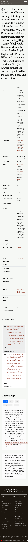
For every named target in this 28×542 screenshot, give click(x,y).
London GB (19, 247)
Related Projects (5, 505)
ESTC (18, 289)
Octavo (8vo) (20, 258)
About (3, 501)
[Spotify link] (24, 496)
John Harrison (20, 168)
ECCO (18, 291)
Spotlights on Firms (19, 523)
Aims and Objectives (6, 519)
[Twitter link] (8, 496)
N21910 (22, 289)
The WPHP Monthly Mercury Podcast (6, 525)
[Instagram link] (14, 496)
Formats (17, 507)
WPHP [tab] (5, 401)
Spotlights (4, 530)
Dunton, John (20, 140)
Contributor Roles (19, 514)
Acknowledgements (6, 509)
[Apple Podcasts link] (19, 496)
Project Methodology (6, 503)
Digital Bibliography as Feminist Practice (6, 521)
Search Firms (18, 505)
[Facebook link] (3, 496)
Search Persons (18, 503)
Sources (17, 512)
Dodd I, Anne (20, 147)
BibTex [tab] (16, 405)
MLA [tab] (11, 401)
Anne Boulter (20, 176)
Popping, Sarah (20, 144)
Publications (4, 528)
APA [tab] (17, 401)
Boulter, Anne (20, 150)
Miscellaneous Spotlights (20, 525)
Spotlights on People (19, 521)
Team (3, 507)
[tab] (7, 405)
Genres (16, 509)
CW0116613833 (21, 292)
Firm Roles (17, 516)
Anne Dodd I (19, 179)
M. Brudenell (20, 164)
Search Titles (18, 501)
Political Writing (20, 285)
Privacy (3, 512)
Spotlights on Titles (19, 519)
